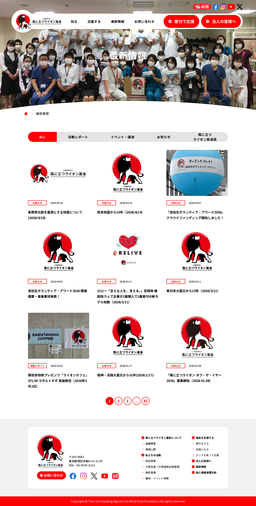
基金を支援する (205, 438)
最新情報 (117, 21)
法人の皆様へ (203, 461)
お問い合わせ (144, 21)
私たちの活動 (153, 455)
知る (74, 21)
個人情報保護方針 (206, 472)
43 (145, 400)
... (136, 400)
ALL (42, 136)
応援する (94, 21)
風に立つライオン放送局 (205, 137)
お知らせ (163, 136)
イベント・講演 (122, 136)
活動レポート (78, 136)
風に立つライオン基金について (163, 438)
